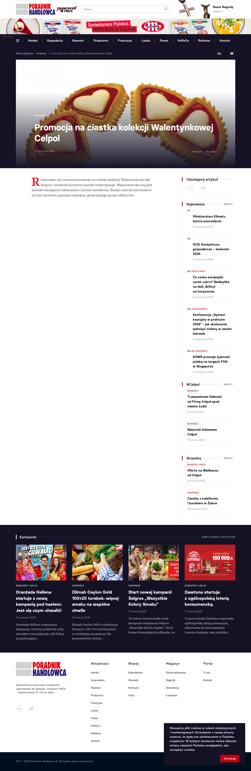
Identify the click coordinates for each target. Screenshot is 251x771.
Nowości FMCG (196, 464)
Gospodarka (55, 40)
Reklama (204, 40)
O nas (206, 672)
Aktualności (199, 309)
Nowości (78, 40)
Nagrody (170, 680)
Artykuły (42, 53)
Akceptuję (230, 758)
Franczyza (125, 40)
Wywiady (133, 680)
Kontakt (225, 40)
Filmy (131, 695)
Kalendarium (135, 672)
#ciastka (211, 151)
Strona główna (24, 53)
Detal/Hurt (198, 271)
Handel (32, 40)
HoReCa (183, 40)
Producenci (100, 40)
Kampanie (193, 492)
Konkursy (133, 687)
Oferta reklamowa (176, 672)
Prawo (164, 40)
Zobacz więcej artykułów (218, 537)
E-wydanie (171, 695)
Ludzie (145, 40)
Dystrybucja (172, 687)
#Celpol (197, 151)
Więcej (228, 204)
